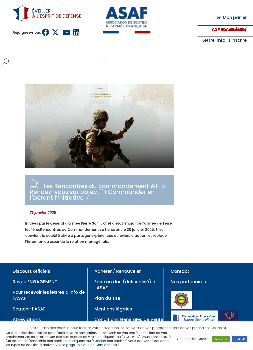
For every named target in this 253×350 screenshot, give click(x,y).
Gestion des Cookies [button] (193, 339)
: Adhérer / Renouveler (234, 29)
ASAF (217, 29)
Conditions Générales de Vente (128, 319)
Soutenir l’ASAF (29, 309)
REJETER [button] (240, 339)
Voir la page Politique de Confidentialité (87, 345)
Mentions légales (113, 309)
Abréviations (27, 319)
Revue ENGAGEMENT (35, 282)
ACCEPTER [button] (221, 339)
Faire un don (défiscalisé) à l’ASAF (125, 285)
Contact (180, 271)
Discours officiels (31, 271)
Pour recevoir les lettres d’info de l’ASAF (49, 295)
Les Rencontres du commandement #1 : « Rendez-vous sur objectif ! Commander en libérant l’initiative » (97, 192)
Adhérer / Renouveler (117, 271)
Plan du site (107, 298)
